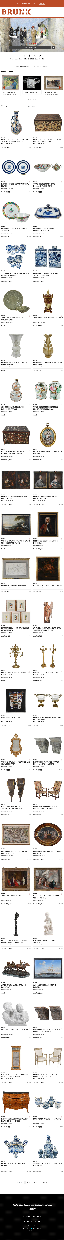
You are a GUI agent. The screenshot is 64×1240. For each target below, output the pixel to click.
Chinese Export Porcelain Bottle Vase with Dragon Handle (15, 140)
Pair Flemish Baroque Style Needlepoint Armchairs (45, 807)
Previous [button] (3, 87)
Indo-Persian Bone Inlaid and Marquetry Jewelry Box (13, 453)
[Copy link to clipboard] (24, 56)
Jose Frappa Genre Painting (13, 896)
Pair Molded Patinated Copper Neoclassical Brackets (46, 763)
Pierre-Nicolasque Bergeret (13, 585)
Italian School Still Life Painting (47, 585)
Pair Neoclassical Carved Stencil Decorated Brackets (47, 1031)
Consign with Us (26, 3)
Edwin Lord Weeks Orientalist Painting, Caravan (51, 93)
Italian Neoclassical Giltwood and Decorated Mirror (14, 1075)
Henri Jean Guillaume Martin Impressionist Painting (9, 93)
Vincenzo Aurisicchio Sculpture (15, 1030)
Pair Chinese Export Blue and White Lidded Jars (45, 274)
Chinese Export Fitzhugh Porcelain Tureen (43, 229)
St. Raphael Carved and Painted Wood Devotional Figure (47, 629)
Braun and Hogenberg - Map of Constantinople (14, 852)
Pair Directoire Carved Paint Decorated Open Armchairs (45, 1075)
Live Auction (16, 34)
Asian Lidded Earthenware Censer (48, 318)
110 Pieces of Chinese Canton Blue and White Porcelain (15, 274)
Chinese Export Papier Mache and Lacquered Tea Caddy (47, 140)
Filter (6, 106)
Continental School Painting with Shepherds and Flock (15, 542)
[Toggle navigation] (59, 12)
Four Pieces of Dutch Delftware (47, 1119)
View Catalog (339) (30, 47)
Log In (42, 3)
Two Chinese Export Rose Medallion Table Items (44, 185)
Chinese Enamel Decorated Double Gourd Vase (12, 408)
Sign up (35, 3)
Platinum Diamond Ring (31, 92)
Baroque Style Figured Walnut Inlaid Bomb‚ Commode (14, 1120)
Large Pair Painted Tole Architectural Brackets (12, 807)
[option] (10, 85)
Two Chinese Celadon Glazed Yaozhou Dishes (13, 319)
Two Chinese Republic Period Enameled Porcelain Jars (45, 408)
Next (45, 1182)
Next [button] (60, 87)
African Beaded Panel (10, 717)
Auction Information (41, 66)
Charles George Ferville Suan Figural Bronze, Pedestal (14, 941)
